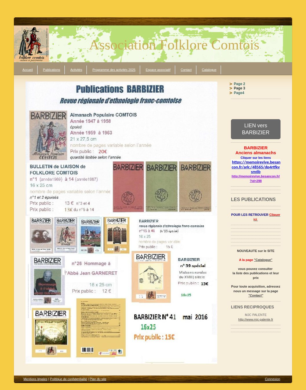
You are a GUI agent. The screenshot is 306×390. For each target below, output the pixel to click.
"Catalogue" (263, 260)
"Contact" (255, 295)
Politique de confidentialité (68, 379)
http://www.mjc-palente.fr (255, 319)
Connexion (272, 379)
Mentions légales (35, 379)
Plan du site (98, 379)
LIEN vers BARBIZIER (255, 129)
